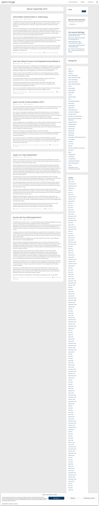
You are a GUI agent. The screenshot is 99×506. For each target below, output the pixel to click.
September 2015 (72, 375)
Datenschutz (11, 503)
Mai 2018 (70, 311)
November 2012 (72, 449)
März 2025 (70, 194)
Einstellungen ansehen (89, 498)
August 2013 (71, 429)
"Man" (32, 52)
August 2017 (71, 328)
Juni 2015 (70, 382)
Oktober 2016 (71, 347)
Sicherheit (70, 150)
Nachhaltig (71, 135)
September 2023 (72, 220)
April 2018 (70, 313)
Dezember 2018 (72, 298)
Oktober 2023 (71, 218)
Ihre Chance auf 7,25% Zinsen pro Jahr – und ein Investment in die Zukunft (76, 50)
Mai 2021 (70, 248)
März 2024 (71, 209)
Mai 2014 (70, 410)
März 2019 (70, 291)
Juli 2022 (70, 231)
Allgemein (17, 52)
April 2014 (70, 412)
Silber (69, 152)
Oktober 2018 (71, 302)
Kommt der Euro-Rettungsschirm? (27, 217)
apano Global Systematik (74, 77)
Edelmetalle (71, 92)
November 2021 (72, 244)
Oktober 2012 (71, 451)
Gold (69, 99)
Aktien (70, 69)
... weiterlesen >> (72, 24)
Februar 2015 (71, 390)
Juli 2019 (70, 287)
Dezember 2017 (72, 319)
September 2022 (72, 229)
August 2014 (71, 403)
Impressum (16, 503)
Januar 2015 (71, 393)
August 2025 (71, 188)
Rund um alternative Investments (76, 148)
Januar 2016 (71, 367)
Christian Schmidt (29, 104)
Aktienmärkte (26, 208)
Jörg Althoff (28, 63)
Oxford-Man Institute (29, 37)
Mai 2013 (70, 436)
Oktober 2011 (71, 477)
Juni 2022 (70, 233)
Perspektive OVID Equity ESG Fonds (77, 137)
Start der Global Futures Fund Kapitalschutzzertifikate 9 (36, 61)
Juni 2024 (70, 205)
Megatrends (71, 130)
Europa (40, 277)
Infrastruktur (71, 105)
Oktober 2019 (71, 285)
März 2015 (70, 388)
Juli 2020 (70, 268)
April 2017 (70, 334)
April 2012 (70, 464)
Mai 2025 (70, 192)
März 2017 (70, 337)
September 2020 (72, 263)
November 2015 (72, 371)
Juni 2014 (70, 408)
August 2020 (71, 265)
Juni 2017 (70, 330)
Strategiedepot (72, 154)
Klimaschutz (71, 107)
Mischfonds (71, 133)
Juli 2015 (70, 380)
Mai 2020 (70, 272)
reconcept (70, 143)
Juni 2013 (70, 434)
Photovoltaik (71, 139)
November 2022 (72, 227)
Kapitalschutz (52, 92)
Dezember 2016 (72, 343)
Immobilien (71, 103)
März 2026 (71, 179)
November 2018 (72, 300)
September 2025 (72, 186)
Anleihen (70, 73)
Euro (32, 277)
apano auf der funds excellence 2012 (28, 102)
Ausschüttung (71, 90)
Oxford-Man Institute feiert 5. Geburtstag (30, 17)
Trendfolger (39, 52)
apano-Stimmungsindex (74, 84)
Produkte (25, 92)
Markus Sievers (28, 157)
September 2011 (72, 479)
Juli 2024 (70, 203)
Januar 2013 (71, 444)
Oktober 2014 (71, 399)
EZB (36, 208)
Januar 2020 (71, 278)
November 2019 (72, 283)
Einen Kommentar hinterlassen (51, 52)
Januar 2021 (71, 257)
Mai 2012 (70, 462)
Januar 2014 (71, 418)
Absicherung (33, 92)
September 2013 (72, 427)
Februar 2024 (71, 212)
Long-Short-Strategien (73, 112)
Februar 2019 (71, 293)
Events (29, 145)
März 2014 (70, 414)
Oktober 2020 (71, 261)
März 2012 (70, 466)
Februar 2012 (71, 468)
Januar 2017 (71, 341)
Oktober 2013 (71, 425)
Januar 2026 (71, 181)
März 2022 (71, 235)
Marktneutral (71, 126)
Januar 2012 (71, 470)
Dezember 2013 (72, 421)
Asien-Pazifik (71, 88)
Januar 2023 (71, 224)
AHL (56, 33)
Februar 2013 (71, 442)
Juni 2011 (70, 485)
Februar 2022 (71, 237)
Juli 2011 (70, 483)
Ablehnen (73, 498)
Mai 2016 (70, 358)
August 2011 (71, 481)
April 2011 (70, 490)
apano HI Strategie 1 (73, 79)
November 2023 (72, 216)
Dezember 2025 (72, 184)
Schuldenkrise (47, 277)
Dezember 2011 (72, 472)
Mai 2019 (70, 289)
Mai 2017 (70, 332)
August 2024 (71, 201)
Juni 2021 (70, 246)
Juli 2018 (70, 309)
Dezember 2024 (72, 196)
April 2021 (70, 250)
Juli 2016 (70, 354)
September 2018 (72, 304)
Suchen (70, 9)
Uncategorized (72, 158)
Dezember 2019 (72, 280)
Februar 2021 (71, 255)
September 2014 (72, 401)
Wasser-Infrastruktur (73, 163)
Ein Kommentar (49, 208)
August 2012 (71, 455)
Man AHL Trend (72, 114)
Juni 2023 (70, 222)
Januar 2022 (71, 240)
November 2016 (72, 345)
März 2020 (71, 276)
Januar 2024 (71, 214)
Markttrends (45, 145)
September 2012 (72, 453)
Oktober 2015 (71, 373)
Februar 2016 (71, 365)
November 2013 (72, 423)
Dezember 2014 (72, 395)
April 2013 (70, 438)
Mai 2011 (70, 487)
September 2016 (72, 349)
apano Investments (24, 52)
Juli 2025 (70, 190)
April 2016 (70, 360)
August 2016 (71, 352)
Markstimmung (72, 124)
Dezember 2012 (72, 446)
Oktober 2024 (71, 199)
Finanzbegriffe (72, 97)
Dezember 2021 (72, 242)
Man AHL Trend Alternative (75, 116)
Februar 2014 (71, 416)
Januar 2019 (71, 296)
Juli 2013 (70, 431)
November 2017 (72, 321)
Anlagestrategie (38, 145)
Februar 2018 (71, 317)
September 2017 (72, 326)
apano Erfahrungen (73, 75)
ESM (29, 277)
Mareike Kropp (28, 19)
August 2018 (71, 306)
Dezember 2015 (72, 369)
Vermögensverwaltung (73, 161)
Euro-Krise (32, 208)
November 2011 (72, 474)
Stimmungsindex (73, 2)
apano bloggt (8, 2)
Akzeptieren (56, 498)
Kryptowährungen (72, 109)
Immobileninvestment (73, 101)
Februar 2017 (71, 339)
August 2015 (71, 377)
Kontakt (82, 2)
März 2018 (70, 315)
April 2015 (70, 386)
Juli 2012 (70, 457)
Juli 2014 (70, 405)
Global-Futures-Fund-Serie (42, 92)
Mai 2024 (70, 207)
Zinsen (70, 165)
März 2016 (70, 362)
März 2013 (70, 440)
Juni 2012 (70, 459)
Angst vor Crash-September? (25, 155)
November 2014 (72, 397)
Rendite (70, 145)
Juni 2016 (70, 356)
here (82, 21)
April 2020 (70, 274)
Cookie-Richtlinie (5, 503)
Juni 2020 (70, 270)
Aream (70, 86)
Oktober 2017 (71, 324)
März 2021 (70, 252)
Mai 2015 (70, 384)
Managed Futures (72, 122)
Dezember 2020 (72, 259)
